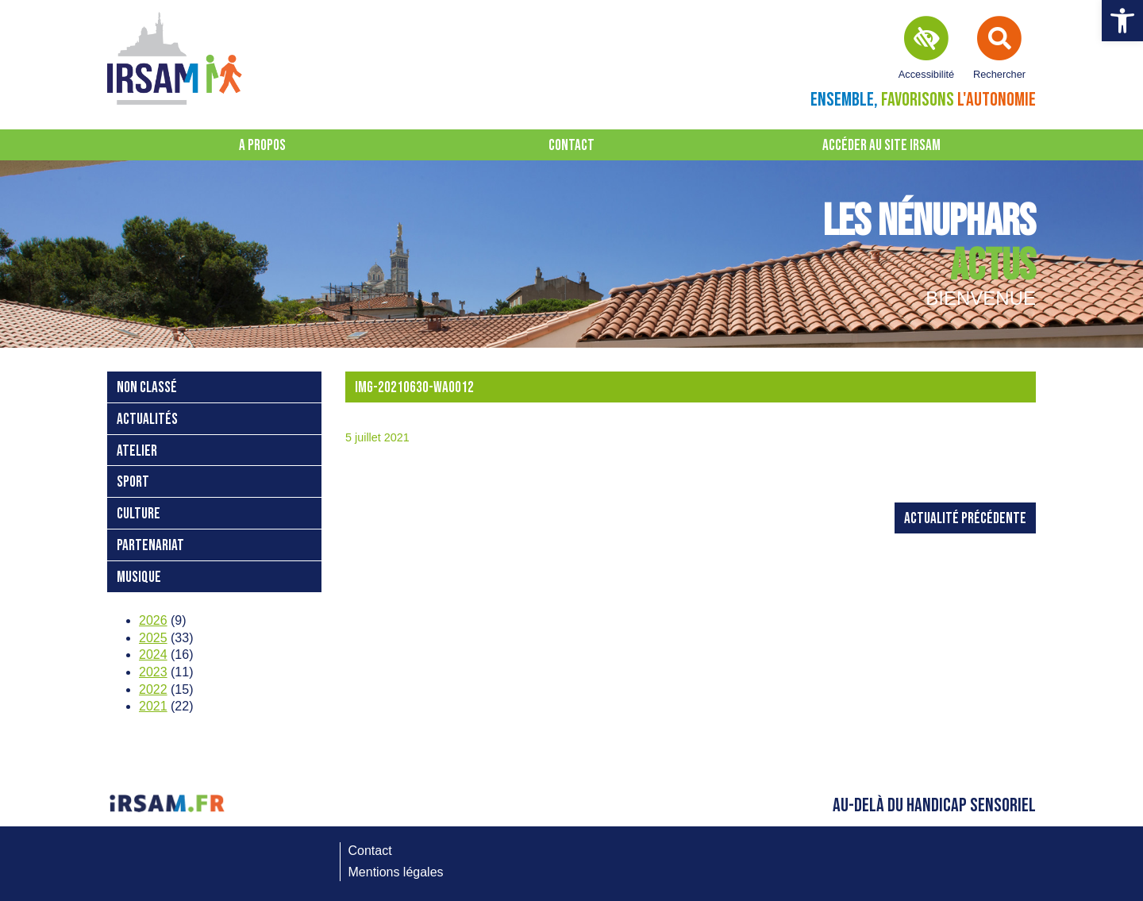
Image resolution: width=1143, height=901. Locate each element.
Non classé (147, 388)
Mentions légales (396, 872)
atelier (137, 451)
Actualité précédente (965, 519)
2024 (153, 654)
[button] (1122, 20)
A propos (262, 146)
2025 (153, 638)
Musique (139, 577)
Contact (571, 146)
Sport (133, 482)
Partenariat (150, 546)
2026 (153, 620)
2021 (153, 706)
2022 (153, 689)
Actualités (147, 419)
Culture (138, 514)
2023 (153, 672)
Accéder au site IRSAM (881, 146)
